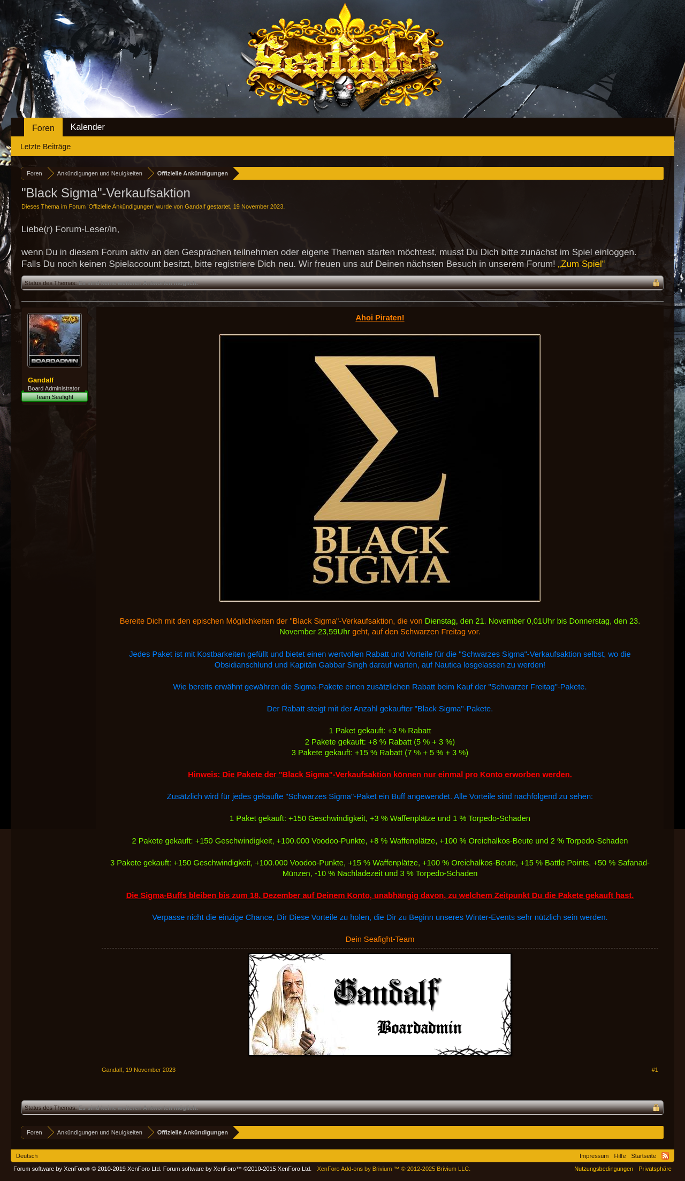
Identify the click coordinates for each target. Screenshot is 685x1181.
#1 (655, 1070)
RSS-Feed (665, 1156)
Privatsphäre (655, 1168)
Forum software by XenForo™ (237, 1168)
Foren (43, 128)
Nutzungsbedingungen (603, 1168)
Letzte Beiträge (45, 146)
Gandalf (195, 206)
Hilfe (620, 1156)
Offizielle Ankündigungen (120, 206)
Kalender (88, 127)
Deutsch (26, 1156)
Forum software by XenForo (87, 1168)
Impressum (594, 1156)
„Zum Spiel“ (581, 264)
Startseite (643, 1156)
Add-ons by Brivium (393, 1168)
